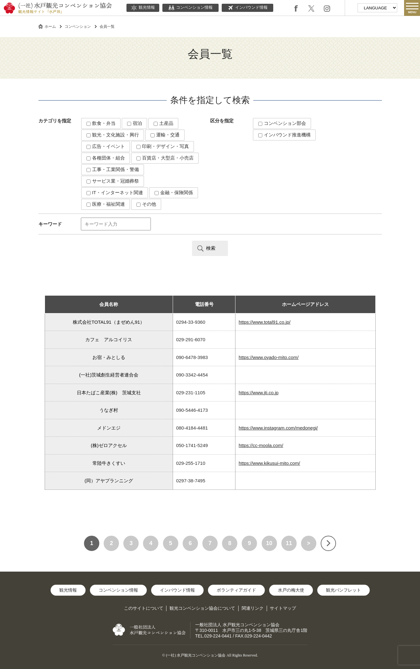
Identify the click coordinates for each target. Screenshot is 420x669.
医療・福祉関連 (105, 204)
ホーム (50, 26)
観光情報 (143, 8)
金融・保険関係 (174, 192)
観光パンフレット (343, 590)
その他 (146, 204)
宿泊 (134, 123)
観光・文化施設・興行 (112, 134)
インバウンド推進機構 (284, 134)
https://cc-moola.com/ (261, 445)
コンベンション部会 (282, 123)
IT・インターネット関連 (114, 192)
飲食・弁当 (101, 123)
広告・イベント (105, 146)
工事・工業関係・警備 (112, 169)
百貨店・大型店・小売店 (165, 157)
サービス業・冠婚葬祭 (112, 181)
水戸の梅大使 (291, 590)
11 (289, 543)
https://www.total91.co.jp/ (264, 322)
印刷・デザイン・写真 (162, 146)
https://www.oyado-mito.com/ (269, 357)
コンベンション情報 (190, 8)
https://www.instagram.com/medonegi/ (278, 427)
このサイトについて (143, 608)
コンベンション (78, 26)
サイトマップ (283, 608)
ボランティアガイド (236, 590)
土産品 (163, 123)
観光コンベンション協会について (202, 608)
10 (269, 543)
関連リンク (253, 608)
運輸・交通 (165, 134)
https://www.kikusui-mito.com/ (269, 463)
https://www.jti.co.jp (259, 392)
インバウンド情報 (247, 8)
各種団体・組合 (105, 157)
